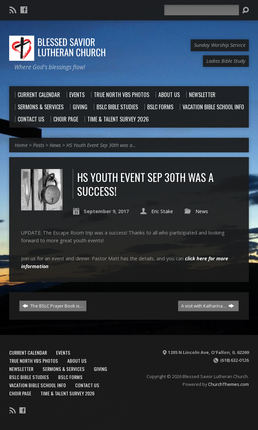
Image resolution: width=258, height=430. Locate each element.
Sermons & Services (63, 368)
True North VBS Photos (33, 360)
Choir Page (20, 393)
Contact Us (87, 385)
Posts (38, 145)
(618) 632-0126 (234, 360)
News (55, 145)
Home (21, 145)
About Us (77, 360)
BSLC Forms (70, 376)
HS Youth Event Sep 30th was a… (101, 145)
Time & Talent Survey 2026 (67, 393)
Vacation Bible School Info (37, 385)
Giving (100, 368)
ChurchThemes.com (228, 384)
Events (63, 352)
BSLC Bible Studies (29, 376)
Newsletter (21, 368)
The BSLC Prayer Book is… (52, 306)
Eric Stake (162, 211)
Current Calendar (28, 352)
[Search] (201, 10)
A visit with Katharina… (207, 306)
